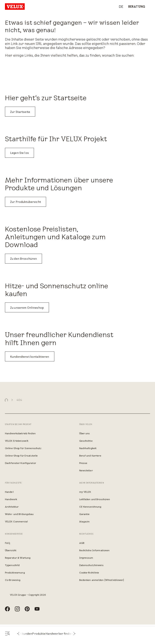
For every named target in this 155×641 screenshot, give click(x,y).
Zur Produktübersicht (25, 202)
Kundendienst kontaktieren (29, 356)
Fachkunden (23, 633)
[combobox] (119, 7)
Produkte (38, 633)
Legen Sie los (19, 153)
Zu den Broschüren (23, 258)
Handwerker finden (59, 633)
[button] (18, 633)
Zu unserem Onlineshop (27, 307)
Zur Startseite (20, 112)
